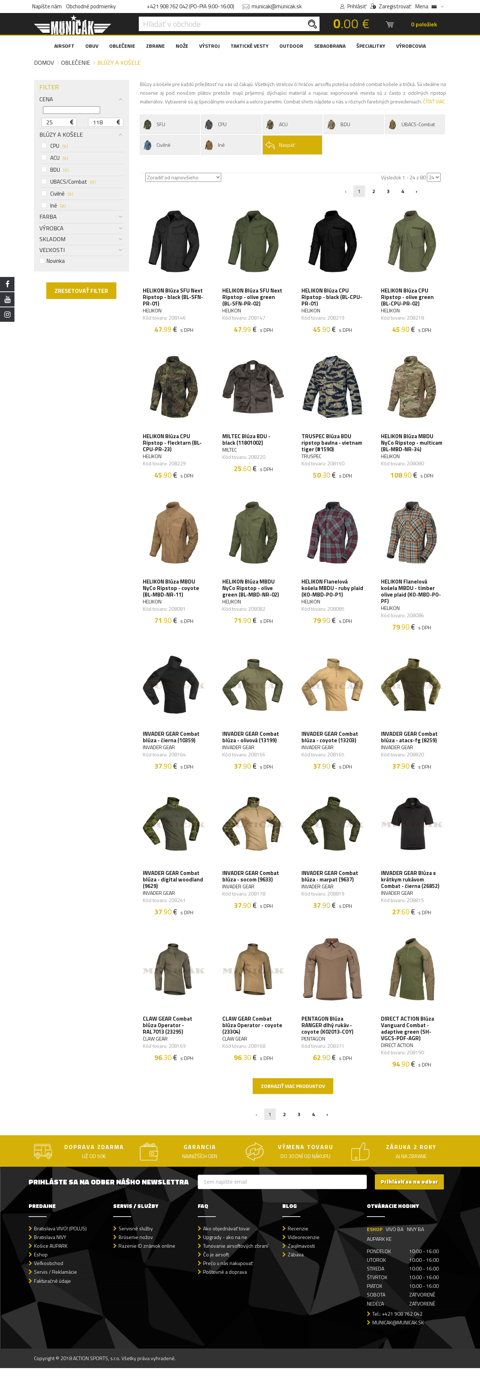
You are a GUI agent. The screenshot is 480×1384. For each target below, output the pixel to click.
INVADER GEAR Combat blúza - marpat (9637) (330, 890)
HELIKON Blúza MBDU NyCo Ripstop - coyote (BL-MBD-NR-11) (171, 599)
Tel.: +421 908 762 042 (397, 1329)
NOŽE (182, 46)
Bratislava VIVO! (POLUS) (60, 1244)
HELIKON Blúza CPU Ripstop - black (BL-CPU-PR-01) (332, 298)
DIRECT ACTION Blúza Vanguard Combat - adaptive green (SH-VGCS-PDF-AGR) (407, 1044)
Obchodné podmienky (91, 6)
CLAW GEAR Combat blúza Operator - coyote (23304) (253, 1040)
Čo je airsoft (216, 1270)
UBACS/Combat (68, 182)
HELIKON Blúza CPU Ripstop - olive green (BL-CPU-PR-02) (407, 298)
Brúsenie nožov (136, 1253)
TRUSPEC (312, 458)
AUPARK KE (379, 1255)
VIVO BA (395, 1245)
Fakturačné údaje (52, 1296)
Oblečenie (75, 62)
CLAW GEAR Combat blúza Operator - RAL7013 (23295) (168, 1040)
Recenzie (298, 1244)
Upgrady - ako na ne (225, 1253)
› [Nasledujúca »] (416, 191)
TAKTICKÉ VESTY (250, 46)
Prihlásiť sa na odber (409, 1198)
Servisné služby (136, 1244)
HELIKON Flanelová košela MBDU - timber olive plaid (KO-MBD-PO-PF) (411, 602)
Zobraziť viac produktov (293, 1102)
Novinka (52, 261)
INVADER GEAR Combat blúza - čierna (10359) (171, 749)
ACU (54, 158)
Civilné (57, 194)
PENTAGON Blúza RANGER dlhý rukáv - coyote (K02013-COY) (328, 1040)
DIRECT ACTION (397, 1060)
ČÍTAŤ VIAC (434, 101)
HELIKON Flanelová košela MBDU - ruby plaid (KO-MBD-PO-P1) (329, 599)
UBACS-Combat (411, 124)
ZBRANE (155, 46)
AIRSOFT (64, 46)
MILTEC (230, 452)
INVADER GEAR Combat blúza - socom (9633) (251, 890)
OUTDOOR (291, 46)
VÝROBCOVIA (411, 46)
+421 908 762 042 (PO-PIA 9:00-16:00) (190, 6)
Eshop (41, 1270)
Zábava (296, 1270)
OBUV (91, 46)
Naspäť (280, 145)
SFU (154, 124)
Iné (53, 205)
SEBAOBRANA (330, 46)
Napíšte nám (47, 6)
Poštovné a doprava (225, 1288)
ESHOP (374, 1245)
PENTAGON (314, 1054)
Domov (44, 62)
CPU (54, 146)
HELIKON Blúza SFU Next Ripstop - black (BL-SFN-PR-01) (173, 298)
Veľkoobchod (48, 1279)
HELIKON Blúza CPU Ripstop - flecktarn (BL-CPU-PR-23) (172, 445)
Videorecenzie (304, 1253)
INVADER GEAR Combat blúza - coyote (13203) (330, 749)
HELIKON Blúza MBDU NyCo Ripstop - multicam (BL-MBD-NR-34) (409, 448)
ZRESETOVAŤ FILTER (81, 290)
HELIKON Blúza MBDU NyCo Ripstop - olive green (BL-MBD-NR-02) (251, 599)
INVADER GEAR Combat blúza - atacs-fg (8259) (409, 749)
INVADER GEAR (159, 759)
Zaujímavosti (301, 1262)
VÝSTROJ (209, 46)
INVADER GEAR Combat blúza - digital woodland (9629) (173, 893)
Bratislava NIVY (50, 1253)
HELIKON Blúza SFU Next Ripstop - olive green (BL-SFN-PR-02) (253, 298)
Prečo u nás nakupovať (228, 1279)
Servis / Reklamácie (55, 1288)
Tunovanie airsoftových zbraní (235, 1262)
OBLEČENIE (122, 46)
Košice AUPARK (51, 1262)
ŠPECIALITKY (370, 46)
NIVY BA (415, 1245)
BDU (54, 170)
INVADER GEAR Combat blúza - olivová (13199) (251, 749)
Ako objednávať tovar (226, 1244)
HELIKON (152, 311)
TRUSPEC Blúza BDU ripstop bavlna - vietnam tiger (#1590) (332, 445)
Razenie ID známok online (147, 1262)
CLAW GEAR (155, 1054)
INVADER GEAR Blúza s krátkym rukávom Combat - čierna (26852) (410, 893)
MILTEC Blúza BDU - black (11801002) (247, 441)
